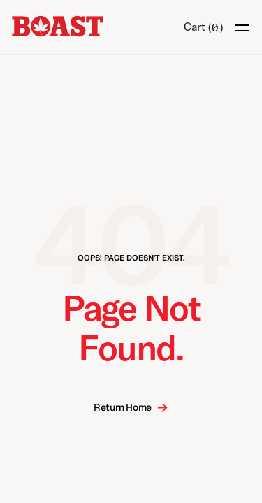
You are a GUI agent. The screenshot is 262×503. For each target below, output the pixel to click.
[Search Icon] (163, 28)
